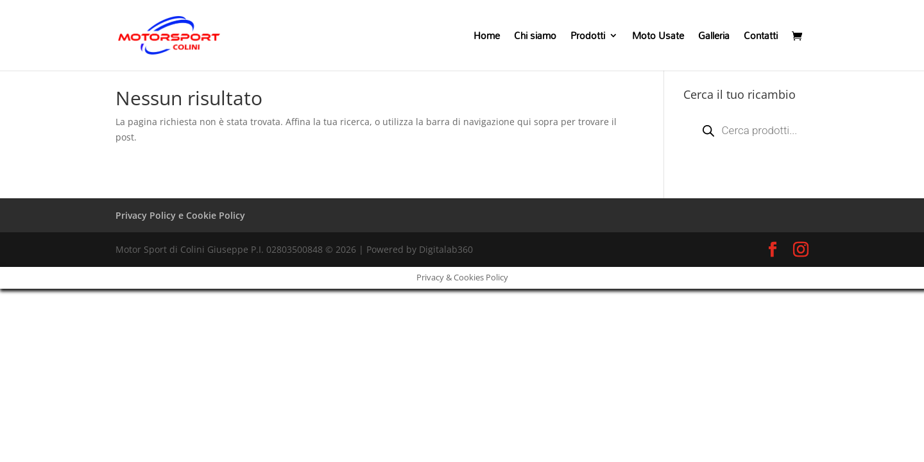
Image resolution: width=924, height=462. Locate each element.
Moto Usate (658, 38)
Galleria (714, 38)
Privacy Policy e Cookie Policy (180, 215)
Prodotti (587, 38)
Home (487, 38)
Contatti (761, 38)
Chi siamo (535, 38)
